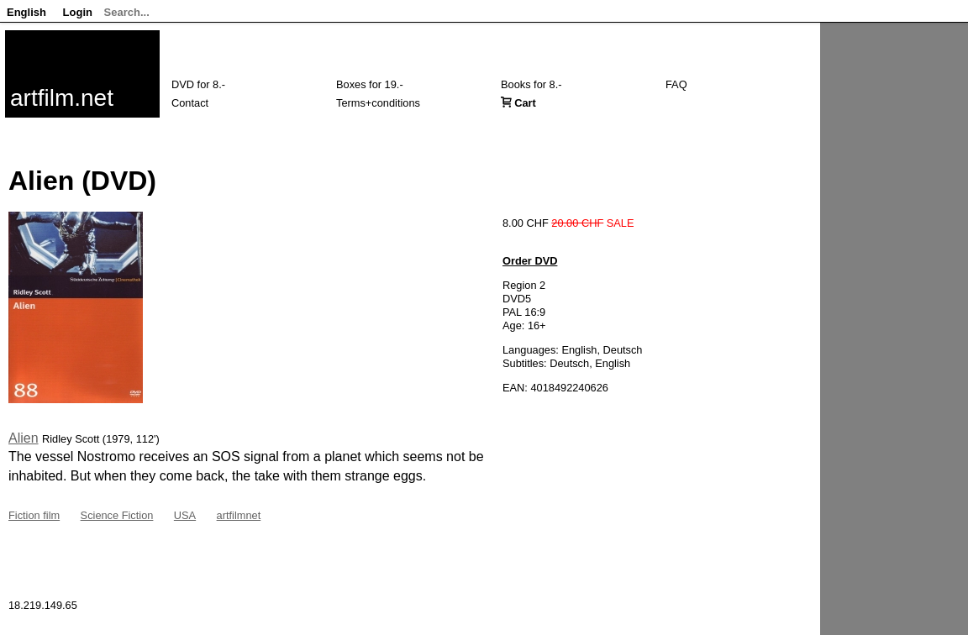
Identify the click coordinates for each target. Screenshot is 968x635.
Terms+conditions (378, 103)
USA (185, 515)
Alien (23, 438)
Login (77, 12)
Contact (189, 103)
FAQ (676, 84)
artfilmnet (239, 515)
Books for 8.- (531, 84)
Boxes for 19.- (369, 84)
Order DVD (529, 261)
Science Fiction (117, 515)
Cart (525, 103)
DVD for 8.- (198, 84)
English (26, 12)
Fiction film (34, 515)
